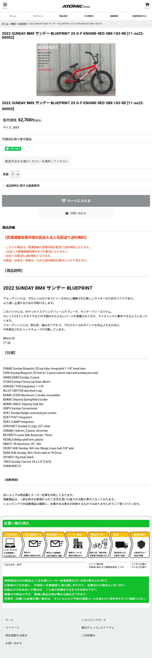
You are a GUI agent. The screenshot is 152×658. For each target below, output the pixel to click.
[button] (5, 6)
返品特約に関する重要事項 (21, 185)
